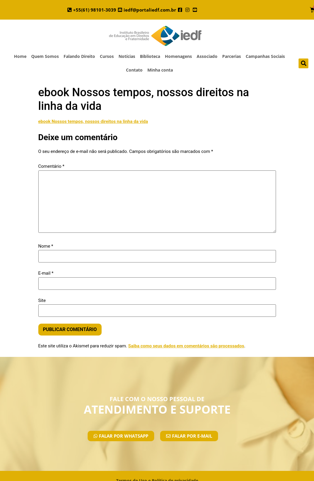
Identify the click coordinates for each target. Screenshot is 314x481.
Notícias (127, 56)
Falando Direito (79, 56)
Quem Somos (45, 56)
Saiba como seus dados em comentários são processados (186, 346)
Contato (134, 70)
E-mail (45, 273)
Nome (45, 246)
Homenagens (178, 56)
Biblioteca (150, 56)
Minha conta (160, 70)
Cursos (107, 56)
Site (42, 300)
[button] (303, 63)
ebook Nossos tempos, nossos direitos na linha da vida (93, 121)
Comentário (51, 166)
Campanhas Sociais (265, 56)
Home (20, 56)
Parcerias (231, 56)
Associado (207, 56)
